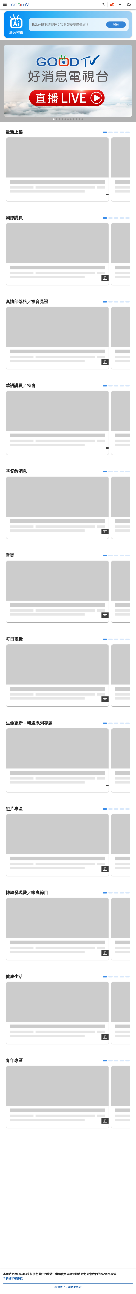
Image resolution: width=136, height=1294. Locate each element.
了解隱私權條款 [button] (13, 1278)
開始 (116, 24)
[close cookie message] (68, 1287)
